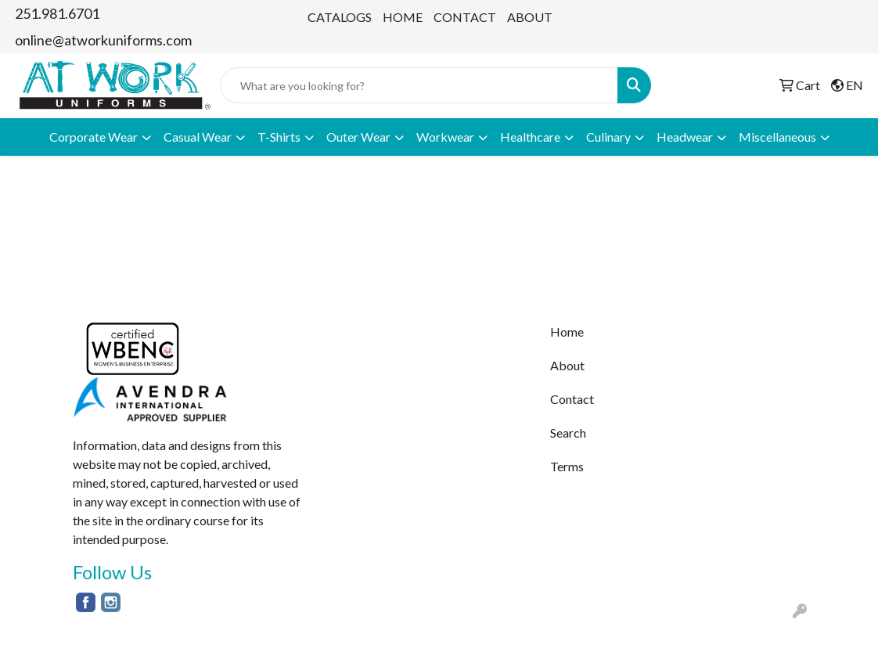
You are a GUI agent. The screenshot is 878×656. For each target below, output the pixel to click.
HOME (403, 16)
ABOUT (529, 16)
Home (567, 331)
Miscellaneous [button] (777, 136)
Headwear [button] (685, 136)
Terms (567, 466)
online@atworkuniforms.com (103, 40)
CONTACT (465, 16)
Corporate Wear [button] (93, 136)
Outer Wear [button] (358, 136)
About (567, 365)
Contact (572, 398)
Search (568, 432)
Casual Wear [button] (198, 136)
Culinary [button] (608, 136)
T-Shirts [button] (278, 136)
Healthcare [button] (530, 136)
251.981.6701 (57, 13)
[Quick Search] (419, 85)
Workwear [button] (445, 136)
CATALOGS (340, 16)
